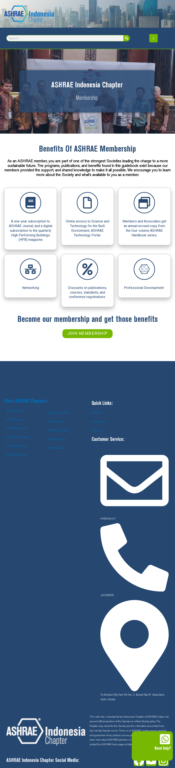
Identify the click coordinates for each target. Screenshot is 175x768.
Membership (97, 413)
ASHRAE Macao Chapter (56, 448)
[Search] (126, 38)
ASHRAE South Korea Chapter (58, 430)
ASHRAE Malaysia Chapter (16, 428)
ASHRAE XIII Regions (14, 419)
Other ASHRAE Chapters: (26, 401)
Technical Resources (100, 421)
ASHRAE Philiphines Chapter (17, 437)
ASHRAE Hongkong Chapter (58, 413)
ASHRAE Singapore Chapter (17, 446)
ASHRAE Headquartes (14, 410)
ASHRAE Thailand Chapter (16, 455)
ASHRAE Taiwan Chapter (56, 439)
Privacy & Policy (98, 430)
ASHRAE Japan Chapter (56, 421)
